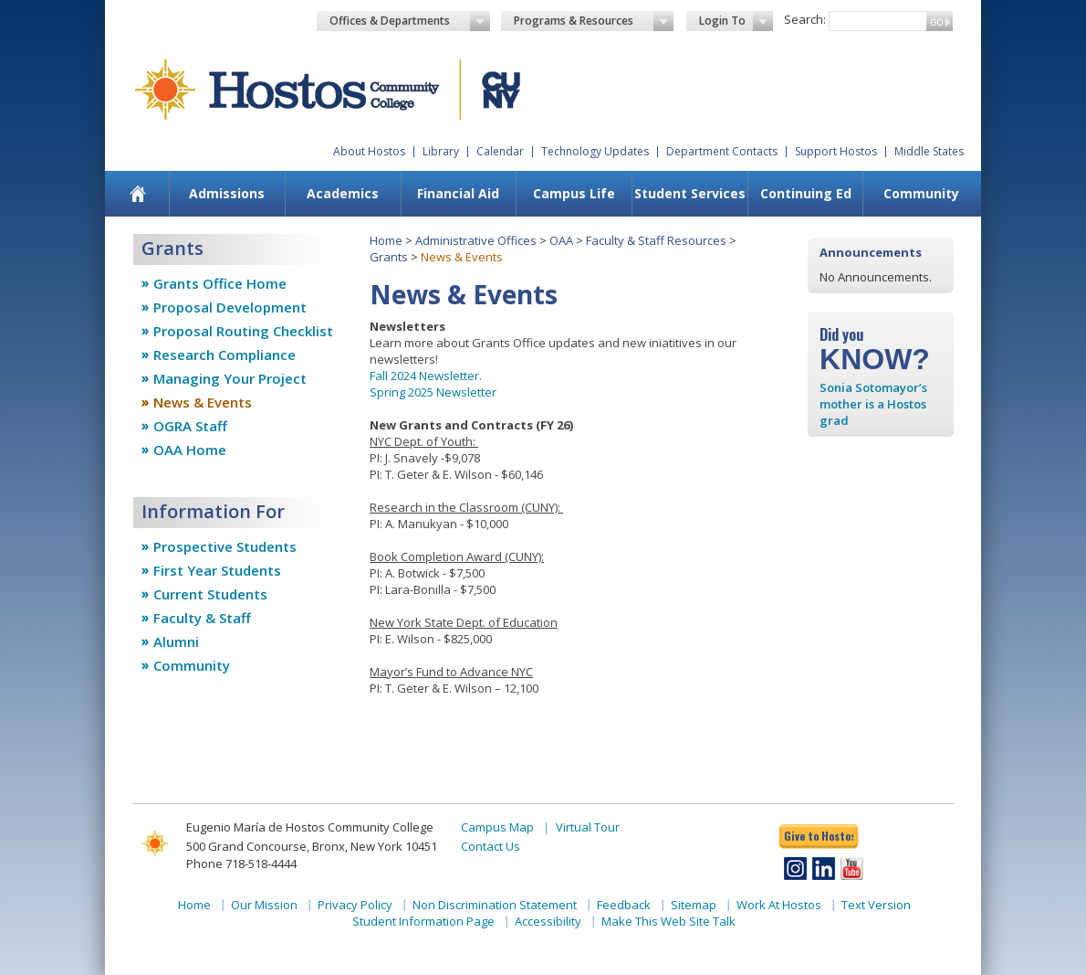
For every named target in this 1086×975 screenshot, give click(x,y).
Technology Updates (595, 151)
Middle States (929, 151)
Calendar (500, 151)
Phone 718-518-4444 (241, 863)
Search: (805, 19)
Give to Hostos (818, 835)
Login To (736, 21)
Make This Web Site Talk (668, 921)
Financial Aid (458, 193)
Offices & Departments (409, 21)
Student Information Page (423, 921)
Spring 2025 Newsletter (433, 392)
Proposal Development (230, 307)
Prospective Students (225, 546)
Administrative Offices (476, 240)
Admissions (227, 193)
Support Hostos (836, 151)
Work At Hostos (778, 904)
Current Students (210, 594)
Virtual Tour (588, 827)
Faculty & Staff (202, 617)
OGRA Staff (190, 426)
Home (386, 240)
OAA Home (189, 449)
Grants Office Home (220, 283)
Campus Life (574, 193)
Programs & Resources (594, 21)
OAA (561, 240)
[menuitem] (138, 194)
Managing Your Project (230, 378)
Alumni (176, 641)
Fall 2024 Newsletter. (426, 375)
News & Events (202, 402)
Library (441, 151)
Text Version (876, 904)
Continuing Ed (805, 193)
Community (921, 193)
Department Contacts (722, 151)
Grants (389, 257)
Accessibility (548, 921)
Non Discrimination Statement (494, 904)
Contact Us (490, 846)
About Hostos (369, 151)
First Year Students (217, 570)
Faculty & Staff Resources (656, 240)
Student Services (690, 193)
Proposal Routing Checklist (243, 331)
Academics (343, 193)
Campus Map (497, 827)
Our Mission (264, 904)
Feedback (624, 904)
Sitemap (693, 904)
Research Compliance (224, 354)
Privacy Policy (355, 904)
